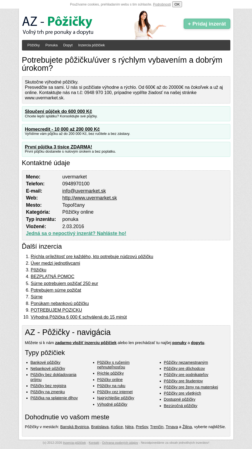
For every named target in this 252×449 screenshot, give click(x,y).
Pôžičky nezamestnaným (186, 362)
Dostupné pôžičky (180, 399)
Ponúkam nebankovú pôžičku (60, 303)
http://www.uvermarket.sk (89, 198)
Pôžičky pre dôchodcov (184, 368)
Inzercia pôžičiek (91, 45)
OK (177, 4)
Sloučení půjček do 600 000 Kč (58, 111)
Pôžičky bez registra (48, 386)
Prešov (142, 427)
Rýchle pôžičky (110, 373)
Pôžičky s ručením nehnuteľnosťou (113, 364)
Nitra (129, 427)
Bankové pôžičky (46, 362)
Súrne (37, 296)
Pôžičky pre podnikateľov (186, 374)
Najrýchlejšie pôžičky (115, 398)
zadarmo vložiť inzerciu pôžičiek (85, 342)
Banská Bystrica (74, 427)
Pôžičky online (110, 379)
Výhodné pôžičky (112, 404)
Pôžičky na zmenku (48, 392)
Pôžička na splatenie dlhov (54, 398)
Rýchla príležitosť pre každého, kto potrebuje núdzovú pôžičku (92, 256)
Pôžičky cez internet (115, 392)
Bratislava (100, 427)
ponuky (179, 342)
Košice (117, 427)
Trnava (172, 427)
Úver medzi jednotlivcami (55, 263)
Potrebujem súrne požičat (56, 290)
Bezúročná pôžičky (181, 405)
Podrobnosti (162, 4)
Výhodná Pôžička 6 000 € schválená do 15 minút (79, 317)
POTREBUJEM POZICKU (56, 310)
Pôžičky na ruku (111, 386)
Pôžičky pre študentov (183, 381)
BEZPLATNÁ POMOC (52, 276)
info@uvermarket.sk (84, 191)
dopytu (197, 342)
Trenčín (156, 427)
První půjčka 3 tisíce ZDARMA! (58, 147)
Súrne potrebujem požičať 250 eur (64, 283)
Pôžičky (34, 45)
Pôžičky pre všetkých (182, 393)
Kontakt (94, 442)
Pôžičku (38, 270)
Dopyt (68, 45)
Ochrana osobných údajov (120, 442)
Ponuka (51, 45)
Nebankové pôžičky (48, 368)
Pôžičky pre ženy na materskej (191, 387)
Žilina (187, 427)
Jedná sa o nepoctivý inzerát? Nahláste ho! (76, 233)
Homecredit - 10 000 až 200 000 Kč (62, 129)
